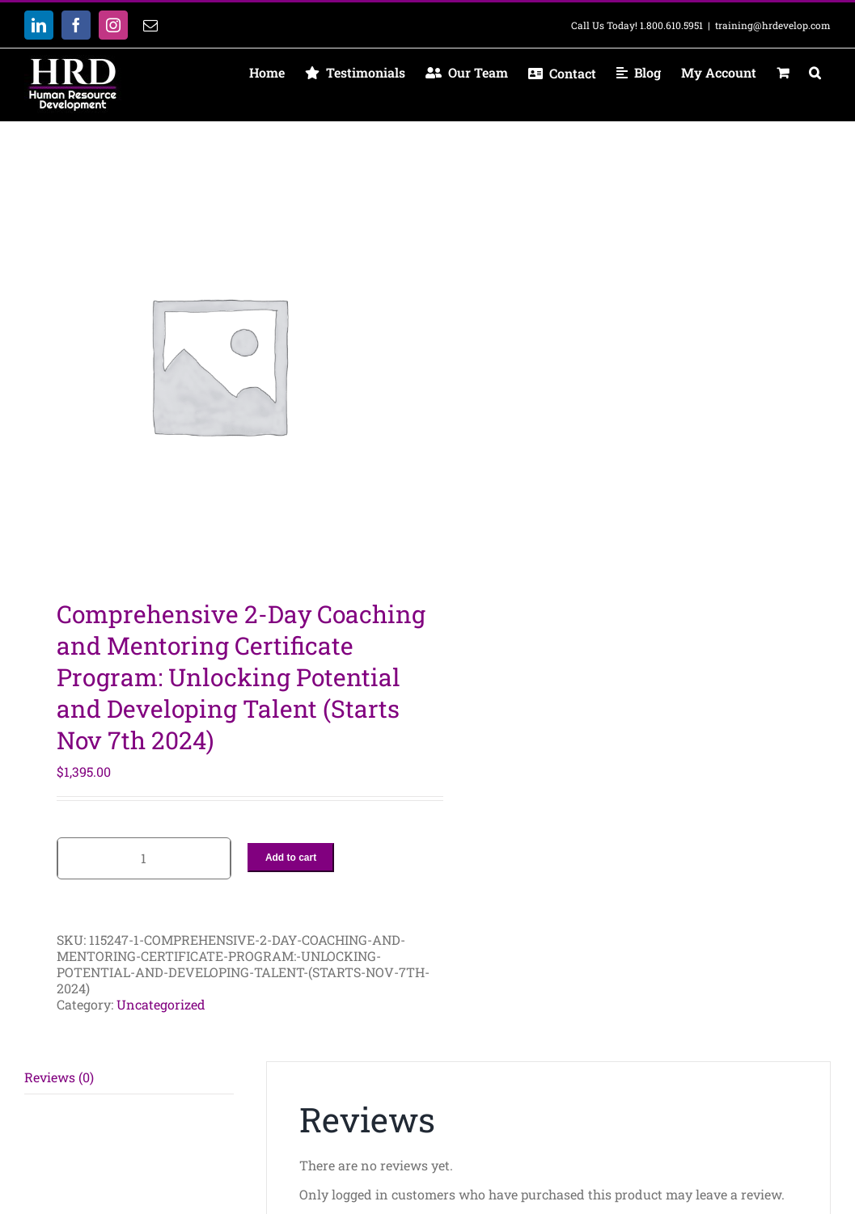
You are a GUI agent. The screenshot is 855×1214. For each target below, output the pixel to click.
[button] (814, 72)
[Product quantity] (144, 858)
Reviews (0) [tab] (59, 1077)
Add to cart (290, 857)
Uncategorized (160, 1004)
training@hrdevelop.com (773, 25)
